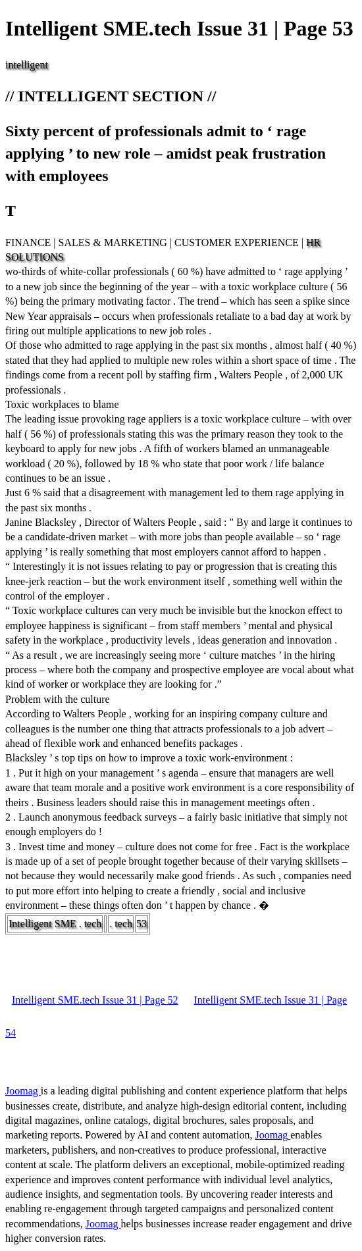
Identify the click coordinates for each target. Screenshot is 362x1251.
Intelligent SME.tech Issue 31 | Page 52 (95, 1000)
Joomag (23, 1090)
